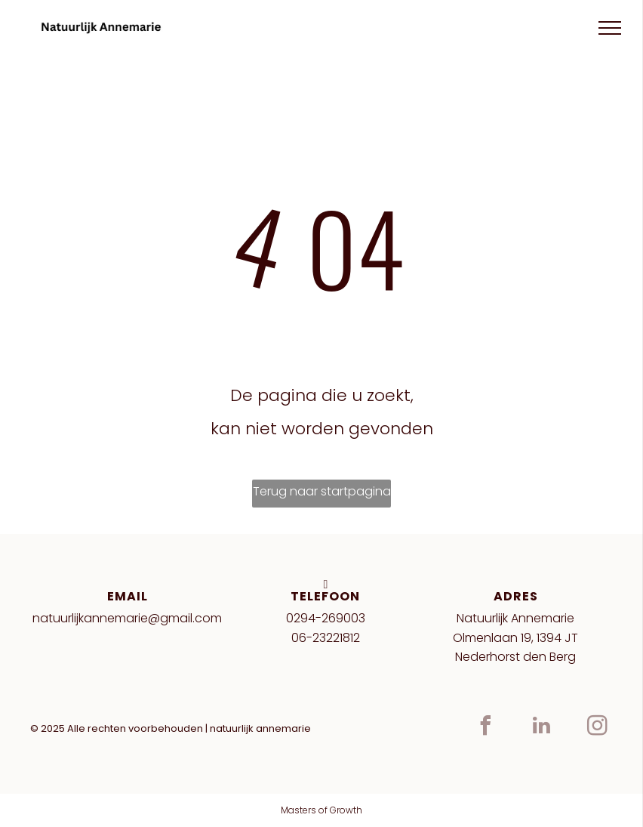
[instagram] (598, 728)
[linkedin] (542, 728)
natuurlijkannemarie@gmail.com (127, 618)
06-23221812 (325, 637)
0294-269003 (325, 618)
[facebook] (486, 728)
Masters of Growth (321, 810)
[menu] (609, 28)
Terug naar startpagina (322, 491)
